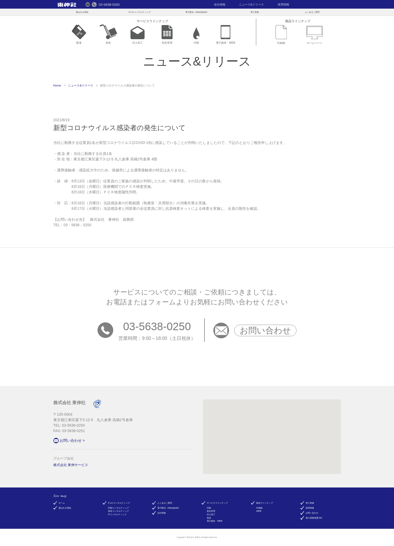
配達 (79, 34)
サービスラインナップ (217, 503)
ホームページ (314, 35)
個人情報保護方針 (314, 517)
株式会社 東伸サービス (70, 465)
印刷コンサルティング (118, 508)
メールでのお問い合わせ (87, 4)
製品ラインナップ (264, 503)
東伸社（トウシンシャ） (67, 5)
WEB (258, 511)
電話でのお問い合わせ (105, 4)
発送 (108, 34)
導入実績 (254, 12)
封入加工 (137, 35)
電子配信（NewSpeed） (197, 12)
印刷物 (281, 34)
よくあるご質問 (312, 12)
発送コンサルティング (118, 511)
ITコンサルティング (117, 514)
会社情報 (219, 4)
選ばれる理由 (82, 12)
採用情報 (283, 4)
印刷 (196, 35)
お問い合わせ (265, 330)
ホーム (62, 503)
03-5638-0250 (157, 326)
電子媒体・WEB (225, 34)
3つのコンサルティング (139, 12)
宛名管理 (167, 34)
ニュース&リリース (251, 4)
